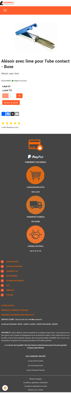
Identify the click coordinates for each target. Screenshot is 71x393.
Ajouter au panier (11, 102)
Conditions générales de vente (35, 386)
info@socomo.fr (35, 319)
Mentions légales (35, 378)
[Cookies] (5, 388)
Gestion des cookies (35, 389)
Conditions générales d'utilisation (35, 382)
